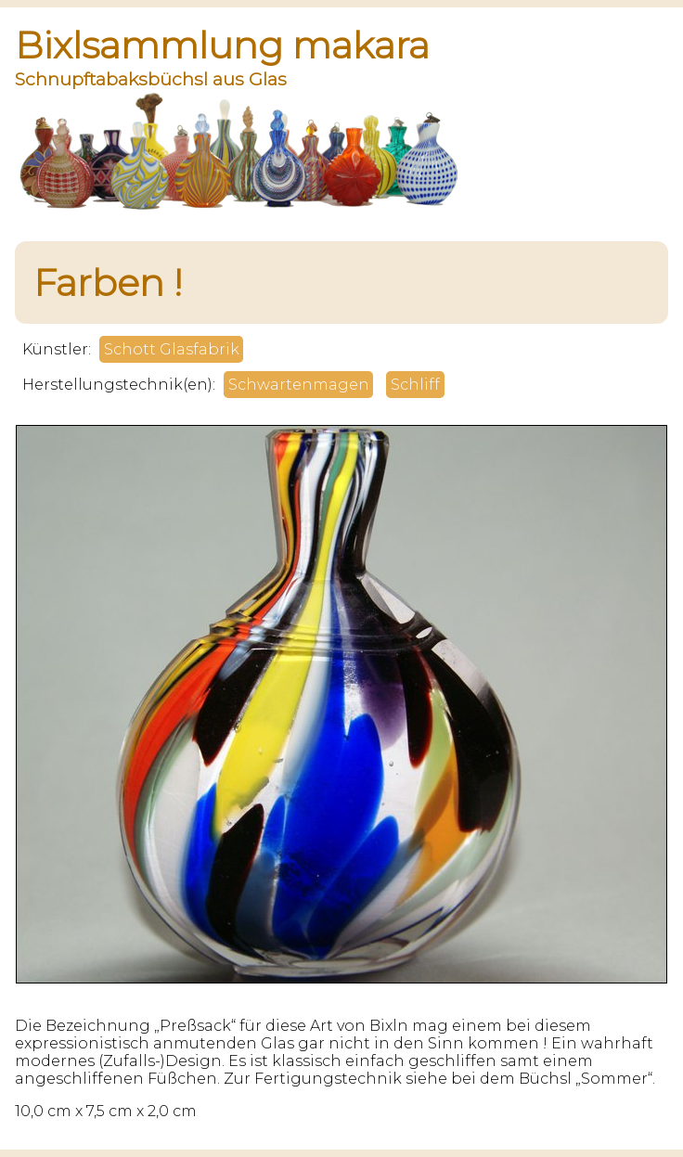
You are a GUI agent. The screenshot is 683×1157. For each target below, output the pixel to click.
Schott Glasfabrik (171, 349)
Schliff (415, 384)
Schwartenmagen (298, 384)
